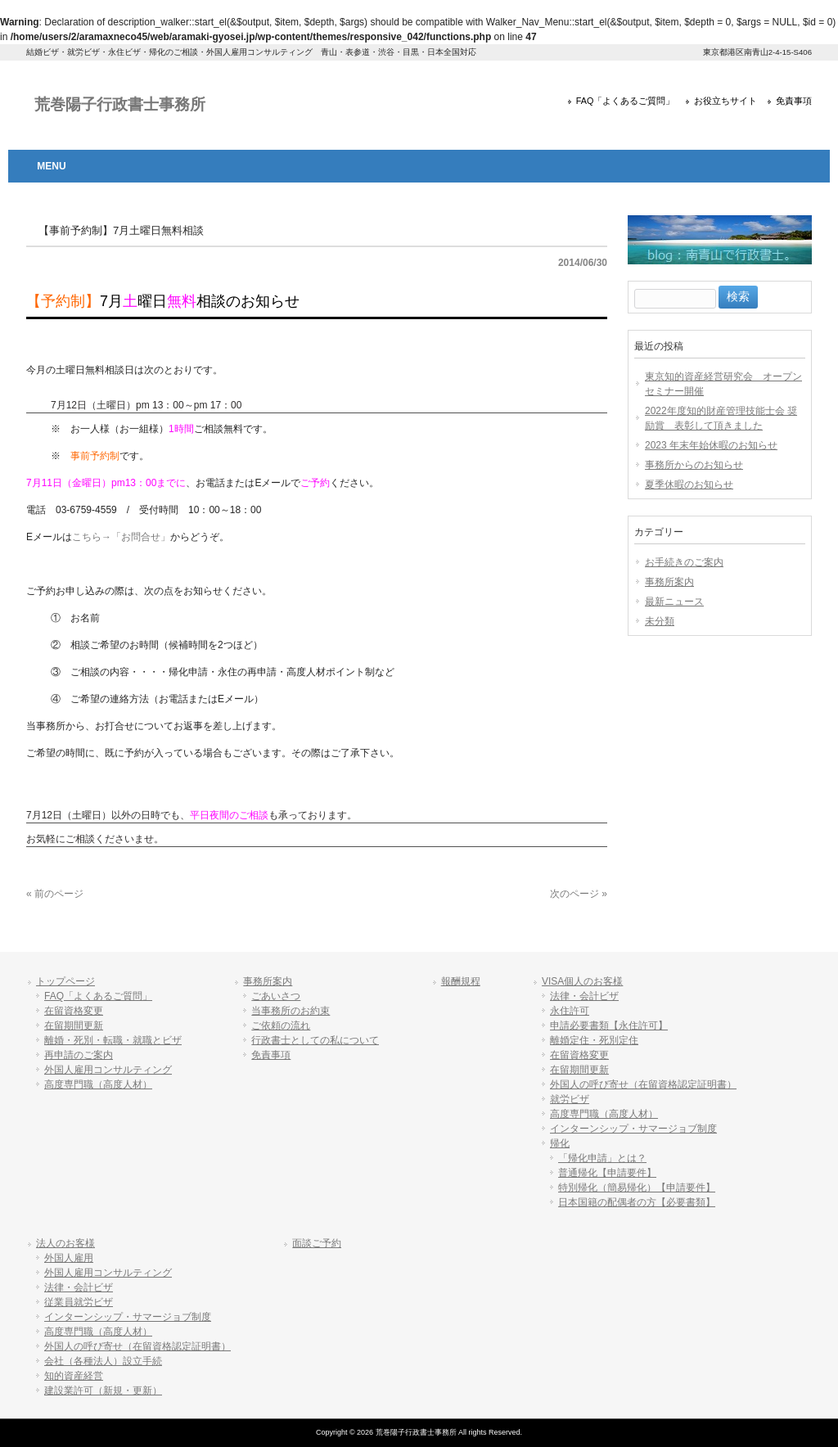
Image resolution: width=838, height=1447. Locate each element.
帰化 (560, 1143)
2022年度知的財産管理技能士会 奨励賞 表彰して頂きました (721, 418)
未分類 (659, 621)
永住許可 (569, 1011)
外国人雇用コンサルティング (108, 1069)
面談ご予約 (316, 1243)
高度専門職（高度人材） (98, 1084)
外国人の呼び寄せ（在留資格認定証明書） (643, 1084)
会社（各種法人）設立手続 (103, 1361)
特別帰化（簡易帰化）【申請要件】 (636, 1187)
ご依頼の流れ (280, 1025)
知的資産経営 (73, 1376)
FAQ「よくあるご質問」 (625, 101)
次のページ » (578, 893)
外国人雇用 (68, 1258)
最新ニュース (674, 601)
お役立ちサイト (725, 101)
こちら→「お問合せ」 (121, 537)
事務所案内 (669, 582)
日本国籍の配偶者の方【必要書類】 (636, 1202)
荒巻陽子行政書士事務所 (119, 104)
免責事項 (794, 101)
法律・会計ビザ (584, 996)
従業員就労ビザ (78, 1302)
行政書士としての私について (315, 1040)
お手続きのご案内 (684, 562)
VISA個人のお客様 (582, 981)
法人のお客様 (65, 1243)
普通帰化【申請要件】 (607, 1173)
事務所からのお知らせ (694, 465)
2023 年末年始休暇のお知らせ (711, 445)
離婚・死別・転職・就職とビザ (113, 1040)
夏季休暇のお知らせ (689, 484)
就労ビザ (569, 1099)
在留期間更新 (73, 1025)
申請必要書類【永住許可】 (609, 1025)
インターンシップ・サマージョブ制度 (633, 1128)
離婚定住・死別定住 (594, 1040)
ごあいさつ (275, 996)
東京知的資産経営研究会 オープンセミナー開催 (723, 384)
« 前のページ (54, 893)
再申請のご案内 (78, 1055)
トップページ (65, 981)
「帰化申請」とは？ (602, 1158)
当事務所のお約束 (290, 1011)
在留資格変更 (73, 1011)
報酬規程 (460, 981)
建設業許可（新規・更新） (103, 1390)
